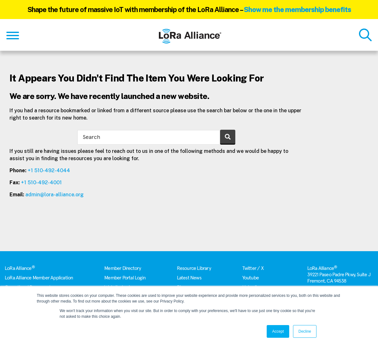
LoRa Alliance (20, 268)
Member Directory (122, 268)
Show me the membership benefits (297, 9)
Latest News (189, 277)
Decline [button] (304, 331)
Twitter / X (253, 268)
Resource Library (194, 268)
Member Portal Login (125, 277)
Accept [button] (278, 331)
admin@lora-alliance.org (54, 195)
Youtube (250, 277)
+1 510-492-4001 (41, 183)
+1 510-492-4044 (49, 170)
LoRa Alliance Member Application (39, 277)
